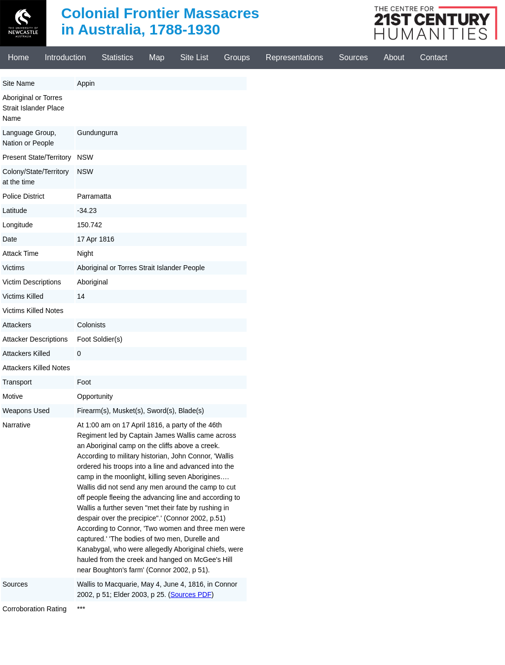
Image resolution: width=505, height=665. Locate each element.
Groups (237, 57)
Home (18, 57)
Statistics (117, 57)
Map (156, 57)
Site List (194, 57)
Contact (433, 57)
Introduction (65, 57)
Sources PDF (190, 594)
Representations (295, 57)
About (394, 57)
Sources (353, 57)
